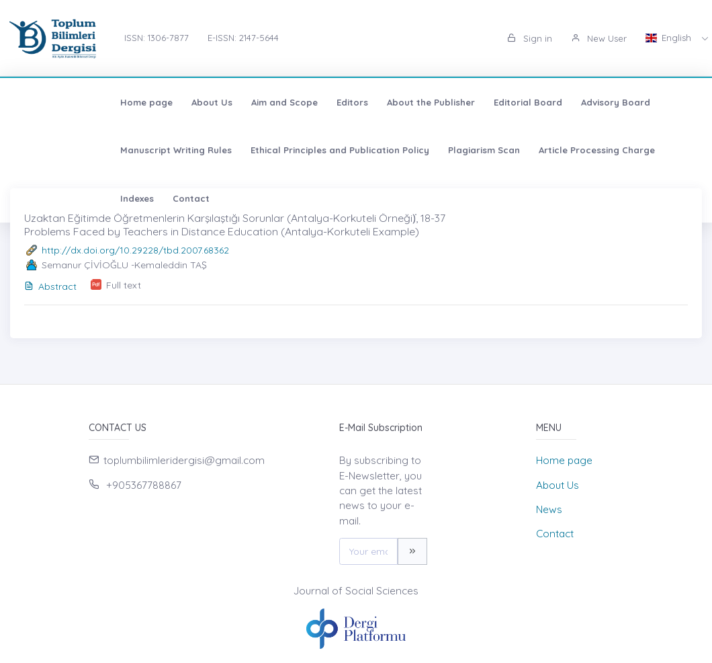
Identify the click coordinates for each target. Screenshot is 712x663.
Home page (52, 102)
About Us (117, 102)
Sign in (529, 38)
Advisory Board (520, 102)
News (549, 509)
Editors (257, 102)
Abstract (50, 286)
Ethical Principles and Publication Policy (115, 150)
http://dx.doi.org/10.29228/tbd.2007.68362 (135, 250)
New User (599, 38)
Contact (519, 150)
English (670, 37)
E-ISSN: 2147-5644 (243, 37)
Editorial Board (433, 102)
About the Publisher (336, 102)
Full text (123, 285)
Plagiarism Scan (259, 150)
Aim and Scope (190, 102)
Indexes (465, 150)
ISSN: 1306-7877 (156, 37)
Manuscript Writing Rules (630, 102)
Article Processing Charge (372, 150)
